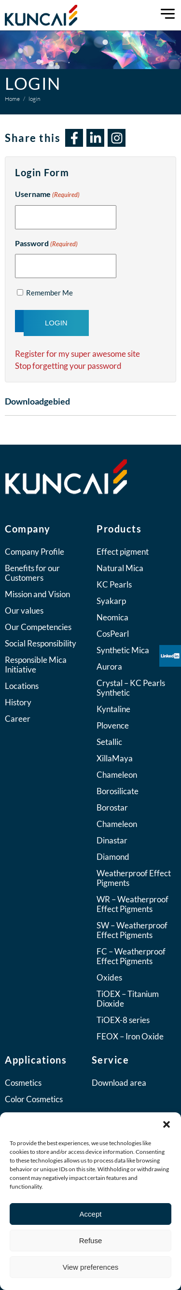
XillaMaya (115, 758)
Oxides (109, 977)
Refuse (90, 1240)
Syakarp (111, 601)
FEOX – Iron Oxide (130, 1036)
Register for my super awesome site (77, 354)
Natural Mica (120, 568)
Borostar (112, 807)
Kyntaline (113, 709)
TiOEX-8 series (123, 1020)
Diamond (113, 857)
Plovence (113, 725)
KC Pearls (114, 584)
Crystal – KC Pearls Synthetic (131, 688)
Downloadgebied (37, 401)
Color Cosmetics (34, 1099)
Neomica (112, 617)
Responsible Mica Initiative (36, 664)
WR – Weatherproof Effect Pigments (132, 904)
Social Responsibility (40, 643)
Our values (24, 610)
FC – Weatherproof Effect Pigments (131, 956)
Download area (119, 1083)
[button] (166, 1124)
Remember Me (49, 292)
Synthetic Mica (123, 650)
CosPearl (113, 634)
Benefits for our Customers (32, 573)
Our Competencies (38, 627)
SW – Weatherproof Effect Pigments (132, 930)
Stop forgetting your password (68, 366)
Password (46, 244)
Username (47, 195)
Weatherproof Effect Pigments (134, 878)
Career (17, 719)
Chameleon (117, 775)
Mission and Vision (37, 594)
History (18, 702)
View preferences (91, 1267)
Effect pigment (123, 552)
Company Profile (34, 552)
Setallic (109, 742)
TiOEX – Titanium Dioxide (128, 999)
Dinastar (112, 840)
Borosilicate (118, 791)
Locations (22, 686)
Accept (91, 1214)
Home (12, 98)
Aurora (109, 666)
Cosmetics (23, 1083)
